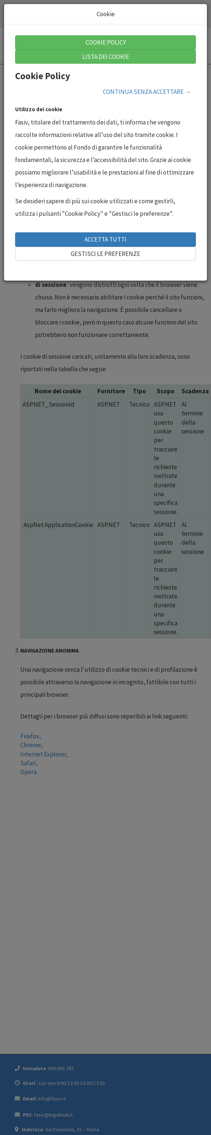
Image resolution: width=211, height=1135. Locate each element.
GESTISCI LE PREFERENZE (105, 254)
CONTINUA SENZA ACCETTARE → (147, 92)
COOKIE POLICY (106, 42)
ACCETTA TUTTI (105, 239)
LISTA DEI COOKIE (105, 57)
